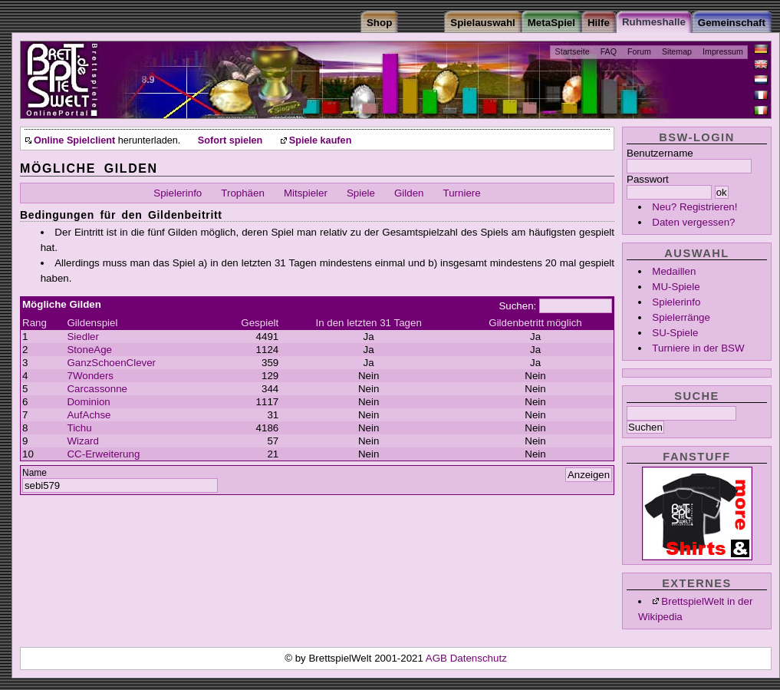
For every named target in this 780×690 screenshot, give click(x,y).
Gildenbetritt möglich (535, 322)
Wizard (82, 441)
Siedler (83, 336)
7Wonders (90, 375)
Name (34, 472)
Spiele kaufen (320, 140)
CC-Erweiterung (103, 454)
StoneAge (89, 349)
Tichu (79, 428)
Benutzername (660, 153)
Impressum (723, 51)
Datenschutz (478, 658)
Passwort (648, 179)
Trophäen (243, 193)
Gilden (409, 193)
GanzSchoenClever (111, 362)
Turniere (462, 193)
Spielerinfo (676, 302)
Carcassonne (97, 389)
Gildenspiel (92, 322)
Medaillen (674, 271)
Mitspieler (305, 193)
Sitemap (677, 51)
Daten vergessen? (693, 222)
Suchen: (517, 306)
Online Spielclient (74, 140)
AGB (438, 658)
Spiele (361, 193)
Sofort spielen (230, 140)
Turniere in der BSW (698, 348)
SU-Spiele (675, 332)
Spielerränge (681, 317)
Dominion (88, 402)
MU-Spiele (675, 286)
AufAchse (88, 415)
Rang (34, 322)
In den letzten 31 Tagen (368, 322)
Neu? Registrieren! (694, 207)
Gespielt (259, 322)
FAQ (609, 51)
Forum (639, 51)
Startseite (572, 51)
